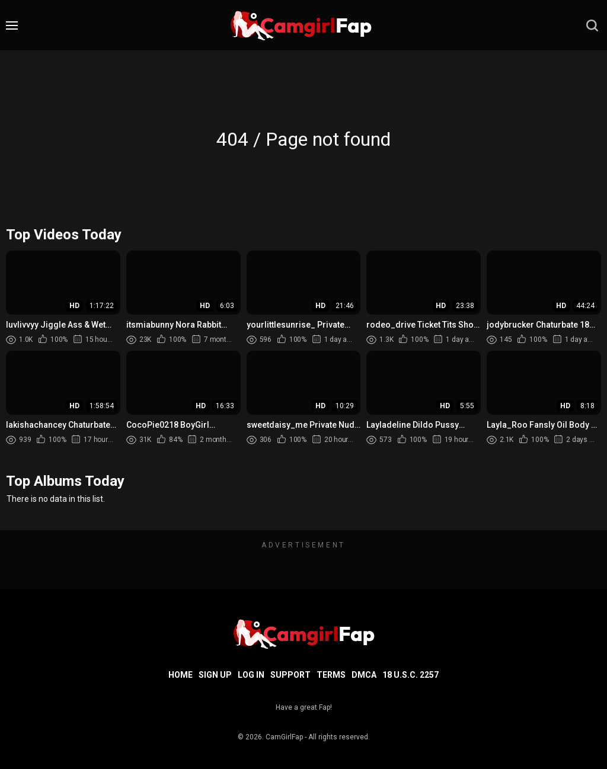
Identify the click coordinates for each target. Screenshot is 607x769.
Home (180, 675)
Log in (251, 675)
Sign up (215, 675)
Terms (331, 675)
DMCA (364, 675)
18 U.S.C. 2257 (410, 675)
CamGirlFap (284, 737)
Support (290, 675)
